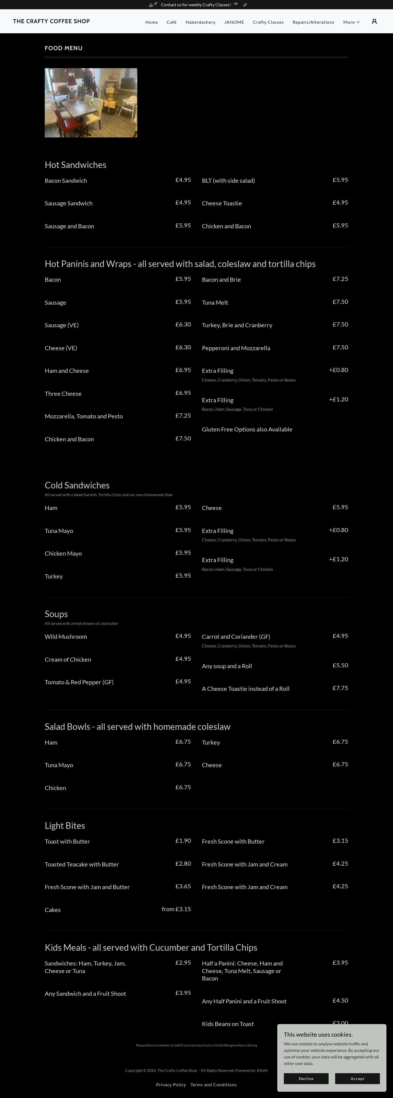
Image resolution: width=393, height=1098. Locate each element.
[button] (351, 22)
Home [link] (151, 22)
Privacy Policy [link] (171, 1084)
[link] (51, 21)
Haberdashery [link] (201, 22)
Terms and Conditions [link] (213, 1084)
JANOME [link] (234, 22)
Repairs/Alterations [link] (314, 22)
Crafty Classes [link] (268, 22)
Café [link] (172, 22)
